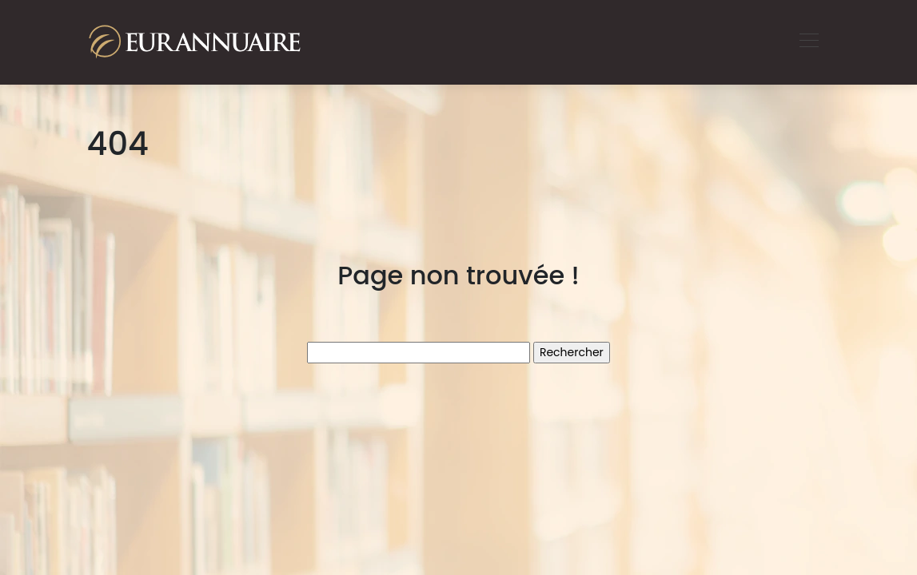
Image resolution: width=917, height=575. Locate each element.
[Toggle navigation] (808, 42)
